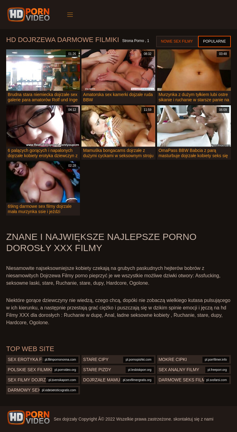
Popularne (214, 41)
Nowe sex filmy (177, 41)
